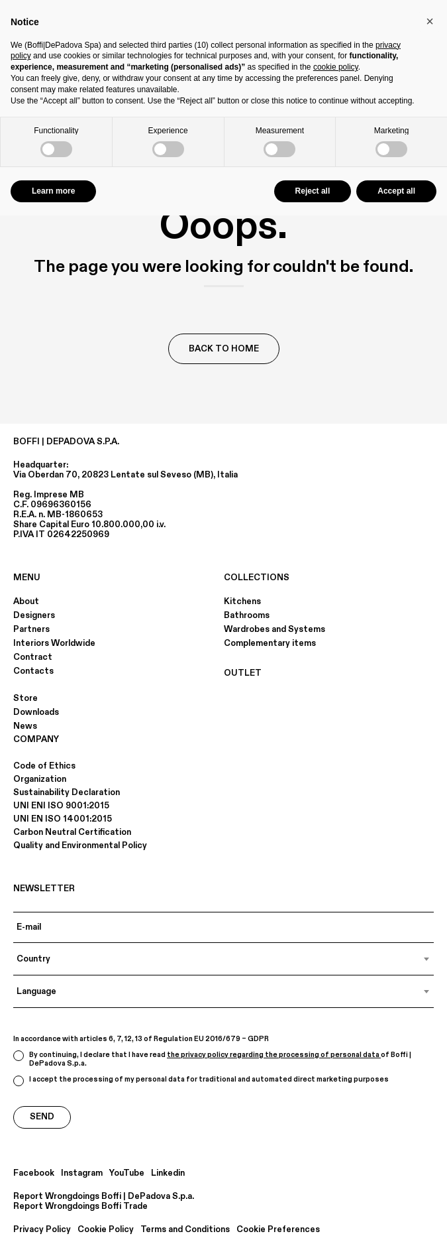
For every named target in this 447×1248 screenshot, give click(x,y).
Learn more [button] (53, 191)
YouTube (126, 1173)
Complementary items (270, 643)
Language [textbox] (36, 991)
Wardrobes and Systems (274, 629)
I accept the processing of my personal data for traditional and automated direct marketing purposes (201, 1080)
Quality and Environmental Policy (80, 845)
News (25, 726)
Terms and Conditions (185, 1230)
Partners (31, 629)
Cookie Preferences (278, 1230)
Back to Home (224, 348)
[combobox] (223, 959)
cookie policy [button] (335, 67)
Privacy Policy (42, 1230)
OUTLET (243, 673)
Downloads (36, 712)
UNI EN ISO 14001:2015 (62, 819)
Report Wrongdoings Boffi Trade (80, 1207)
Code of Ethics (44, 766)
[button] (429, 21)
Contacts (33, 671)
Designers (34, 615)
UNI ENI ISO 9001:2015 (61, 805)
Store (25, 698)
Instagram (82, 1173)
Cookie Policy (105, 1230)
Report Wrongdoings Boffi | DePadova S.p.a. (103, 1197)
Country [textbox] (33, 959)
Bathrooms (247, 615)
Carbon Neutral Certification (72, 832)
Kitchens (242, 601)
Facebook (33, 1173)
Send (42, 1116)
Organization (39, 779)
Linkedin (168, 1173)
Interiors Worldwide (54, 643)
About (26, 601)
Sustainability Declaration (66, 792)
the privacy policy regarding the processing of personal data (274, 1055)
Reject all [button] (312, 191)
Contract (32, 657)
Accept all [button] (396, 191)
